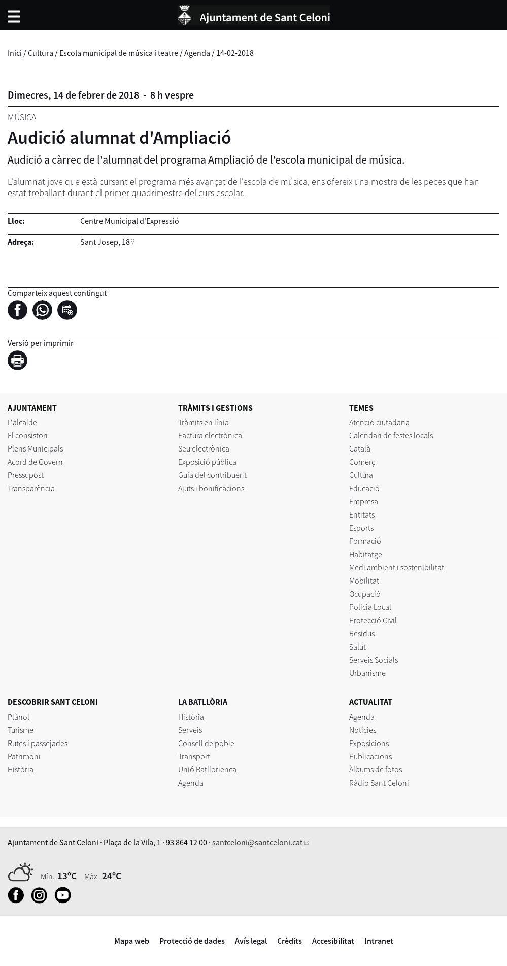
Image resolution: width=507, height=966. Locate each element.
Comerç (362, 462)
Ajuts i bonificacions (211, 488)
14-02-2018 (235, 53)
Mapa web (131, 941)
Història (20, 769)
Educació (364, 488)
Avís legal (251, 941)
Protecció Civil (373, 620)
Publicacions (370, 756)
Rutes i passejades (37, 743)
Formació (365, 541)
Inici (15, 53)
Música (22, 117)
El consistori (28, 435)
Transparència (31, 488)
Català (359, 448)
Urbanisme (367, 673)
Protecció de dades (192, 941)
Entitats (362, 514)
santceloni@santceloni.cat (257, 842)
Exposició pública (207, 462)
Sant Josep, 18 (105, 242)
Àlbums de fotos (375, 769)
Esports (361, 528)
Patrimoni (24, 756)
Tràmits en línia (203, 422)
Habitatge (365, 554)
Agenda (197, 53)
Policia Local (370, 607)
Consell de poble (206, 743)
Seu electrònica (203, 448)
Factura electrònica (210, 435)
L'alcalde (22, 422)
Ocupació (365, 594)
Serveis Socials (373, 660)
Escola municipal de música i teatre (118, 53)
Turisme (20, 730)
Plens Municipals (35, 448)
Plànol (18, 717)
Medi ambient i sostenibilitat (396, 567)
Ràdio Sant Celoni (379, 783)
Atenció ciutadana (379, 422)
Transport (194, 756)
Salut (357, 646)
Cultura (40, 53)
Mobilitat (364, 580)
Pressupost (26, 475)
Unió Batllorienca (207, 769)
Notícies (362, 730)
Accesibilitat (333, 941)
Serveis (190, 730)
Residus (362, 633)
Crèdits (289, 941)
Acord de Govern (35, 462)
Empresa (363, 501)
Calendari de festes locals (391, 435)
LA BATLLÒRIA (202, 702)
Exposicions (369, 743)
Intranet (378, 941)
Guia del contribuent (212, 475)
